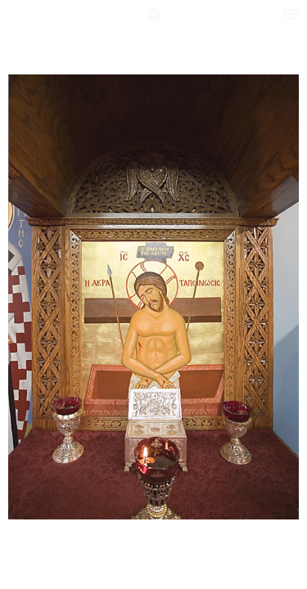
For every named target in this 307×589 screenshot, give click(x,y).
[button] (154, 22)
